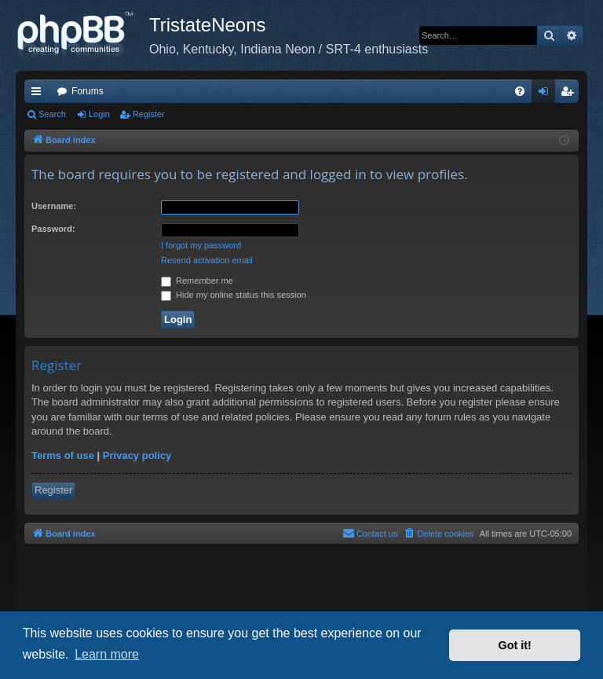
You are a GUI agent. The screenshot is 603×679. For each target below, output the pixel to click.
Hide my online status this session (233, 294)
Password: (53, 228)
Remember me (197, 280)
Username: (53, 206)
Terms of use (62, 455)
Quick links (39, 94)
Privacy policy (137, 455)
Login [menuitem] (547, 94)
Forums (87, 91)
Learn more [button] (107, 654)
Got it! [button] (515, 645)
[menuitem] (520, 91)
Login (99, 114)
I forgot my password (201, 245)
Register (149, 114)
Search (52, 114)
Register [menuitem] (570, 94)
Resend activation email (207, 260)
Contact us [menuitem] (370, 532)
